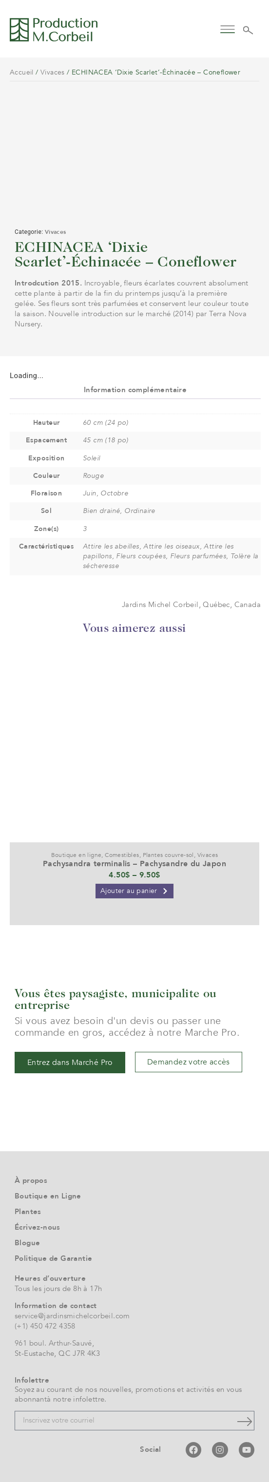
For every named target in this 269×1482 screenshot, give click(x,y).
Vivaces (52, 72)
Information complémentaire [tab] (135, 390)
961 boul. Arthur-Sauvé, (54, 1343)
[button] (227, 28)
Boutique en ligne (76, 855)
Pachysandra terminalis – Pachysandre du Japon (134, 863)
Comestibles (122, 855)
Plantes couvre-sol (168, 855)
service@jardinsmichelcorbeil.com (72, 1316)
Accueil (22, 72)
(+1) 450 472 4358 (45, 1326)
